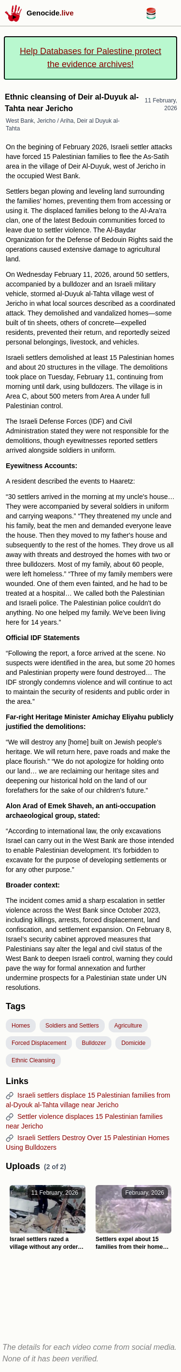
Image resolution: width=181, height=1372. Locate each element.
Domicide (133, 1043)
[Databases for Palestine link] (151, 17)
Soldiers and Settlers (72, 1025)
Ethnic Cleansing (33, 1060)
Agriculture (128, 1025)
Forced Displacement (39, 1043)
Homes (21, 1025)
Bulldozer (94, 1043)
